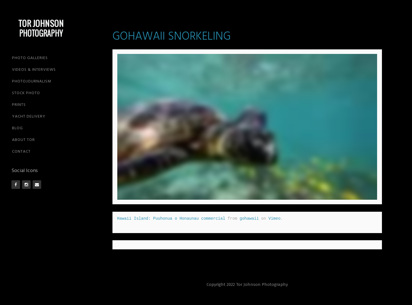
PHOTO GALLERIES (30, 58)
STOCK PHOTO (26, 93)
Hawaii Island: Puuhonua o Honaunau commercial (171, 218)
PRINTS (19, 105)
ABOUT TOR (23, 140)
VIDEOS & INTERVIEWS (34, 69)
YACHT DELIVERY (28, 116)
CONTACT (21, 151)
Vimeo (274, 218)
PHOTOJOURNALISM (31, 81)
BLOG (17, 128)
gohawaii (249, 218)
